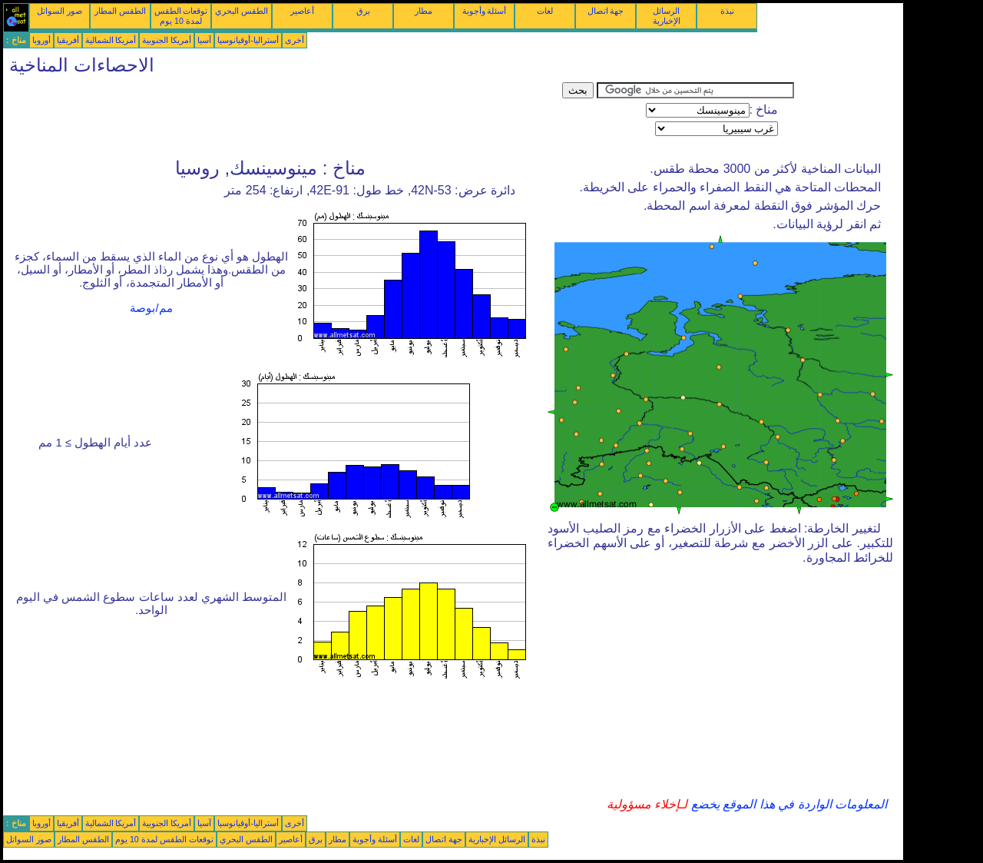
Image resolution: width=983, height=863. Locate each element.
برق (363, 10)
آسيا (204, 40)
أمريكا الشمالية (111, 40)
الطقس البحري (241, 10)
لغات (545, 10)
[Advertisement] (282, 116)
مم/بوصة (151, 308)
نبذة (727, 10)
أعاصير (302, 10)
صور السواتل (59, 10)
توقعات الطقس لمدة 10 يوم (181, 15)
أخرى (294, 40)
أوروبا (41, 40)
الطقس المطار (120, 10)
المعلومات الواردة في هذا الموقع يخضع (787, 804)
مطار (423, 10)
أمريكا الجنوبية (166, 40)
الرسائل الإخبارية (666, 15)
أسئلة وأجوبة (484, 10)
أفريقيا (68, 40)
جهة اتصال (605, 10)
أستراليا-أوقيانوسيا (248, 40)
